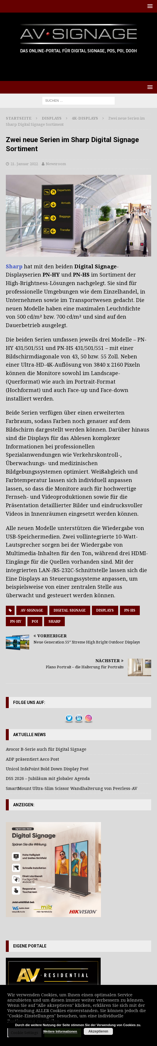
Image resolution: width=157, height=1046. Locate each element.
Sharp (15, 266)
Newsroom (56, 164)
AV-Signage (32, 610)
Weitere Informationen (60, 1031)
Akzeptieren (98, 1031)
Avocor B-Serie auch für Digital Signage (46, 749)
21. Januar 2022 (24, 164)
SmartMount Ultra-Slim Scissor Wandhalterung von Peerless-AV (71, 788)
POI (35, 621)
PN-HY (15, 621)
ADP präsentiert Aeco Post (32, 759)
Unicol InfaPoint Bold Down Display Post (47, 769)
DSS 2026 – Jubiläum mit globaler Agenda (48, 778)
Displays (52, 118)
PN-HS (129, 610)
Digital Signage (70, 610)
